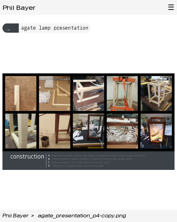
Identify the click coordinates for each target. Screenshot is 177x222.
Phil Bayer (18, 7)
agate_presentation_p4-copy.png (82, 216)
